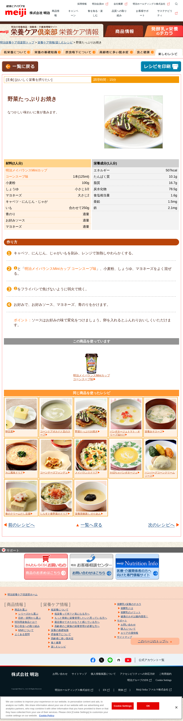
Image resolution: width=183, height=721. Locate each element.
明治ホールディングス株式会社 (151, 4)
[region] (91, 707)
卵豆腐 (9, 431)
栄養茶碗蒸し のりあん (88, 513)
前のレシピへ (21, 525)
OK (148, 706)
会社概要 (120, 4)
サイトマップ (79, 674)
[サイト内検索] (175, 4)
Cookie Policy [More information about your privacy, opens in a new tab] (46, 715)
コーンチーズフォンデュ (54, 472)
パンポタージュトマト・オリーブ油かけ (125, 433)
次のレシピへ (161, 525)
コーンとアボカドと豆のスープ (55, 433)
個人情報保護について (103, 674)
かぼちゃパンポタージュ (123, 472)
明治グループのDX (139, 680)
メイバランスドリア (86, 472)
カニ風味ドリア (14, 472)
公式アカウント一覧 (151, 659)
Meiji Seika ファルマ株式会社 (154, 689)
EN (106, 690)
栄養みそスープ (153, 431)
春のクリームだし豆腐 (17, 513)
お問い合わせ (60, 674)
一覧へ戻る (91, 525)
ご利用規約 (165, 674)
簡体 (122, 690)
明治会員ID (100, 4)
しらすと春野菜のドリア (54, 513)
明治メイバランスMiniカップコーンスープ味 (91, 377)
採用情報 (82, 4)
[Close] (176, 707)
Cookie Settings (164, 680)
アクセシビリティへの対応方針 (137, 674)
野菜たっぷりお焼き (86, 431)
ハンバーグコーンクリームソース (160, 474)
